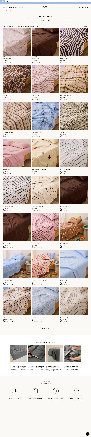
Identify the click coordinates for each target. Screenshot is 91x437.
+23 (41, 284)
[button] (9, 26)
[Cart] (87, 7)
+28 (70, 136)
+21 (41, 321)
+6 (69, 173)
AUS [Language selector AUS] (80, 7)
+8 (12, 99)
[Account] (85, 7)
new (32, 26)
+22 (41, 173)
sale (36, 26)
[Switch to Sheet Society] (2, 1)
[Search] (83, 7)
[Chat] (87, 434)
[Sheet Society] (45, 6)
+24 (41, 99)
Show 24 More (45, 328)
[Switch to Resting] (7, 1)
